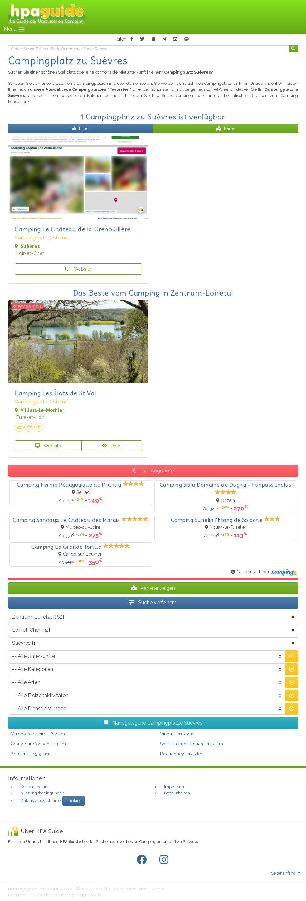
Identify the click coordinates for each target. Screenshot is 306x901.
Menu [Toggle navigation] (14, 29)
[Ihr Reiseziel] (148, 48)
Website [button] (78, 269)
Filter (80, 128)
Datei (111, 445)
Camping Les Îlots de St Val (55, 393)
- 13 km (38, 743)
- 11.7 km (176, 733)
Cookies (73, 800)
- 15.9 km (30, 753)
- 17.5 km (182, 753)
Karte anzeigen (153, 588)
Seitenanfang (285, 873)
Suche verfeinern (153, 602)
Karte (225, 128)
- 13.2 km (191, 743)
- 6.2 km (38, 733)
